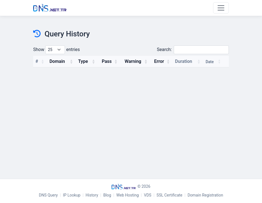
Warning (133, 61)
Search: (193, 49)
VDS (147, 195)
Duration (183, 61)
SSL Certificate (169, 195)
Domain (57, 61)
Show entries (56, 49)
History (92, 195)
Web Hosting (127, 195)
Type (83, 61)
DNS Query (48, 195)
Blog (107, 195)
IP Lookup (71, 195)
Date (209, 61)
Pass (107, 61)
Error (159, 61)
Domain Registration (205, 195)
